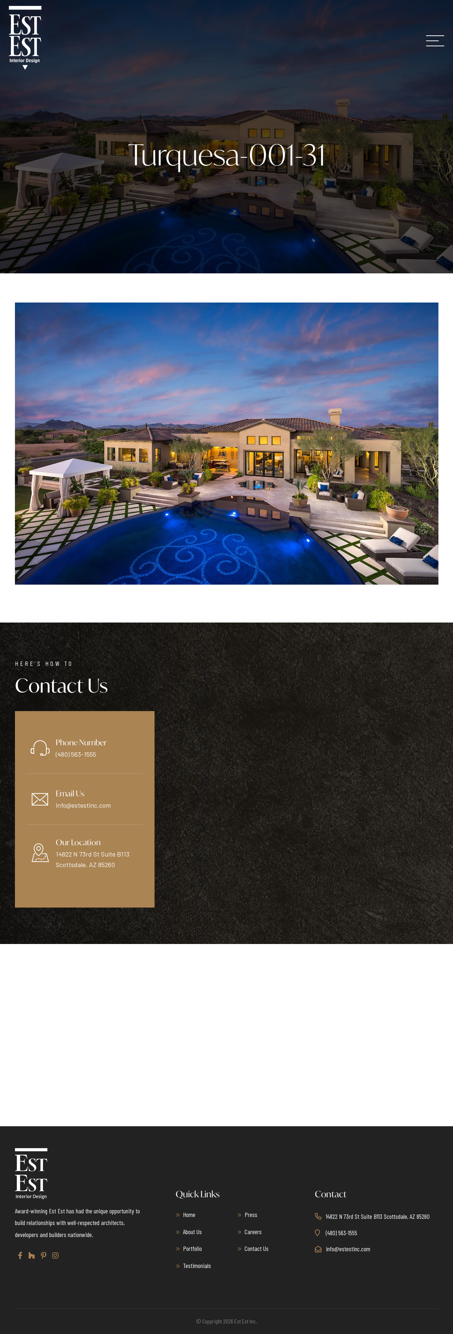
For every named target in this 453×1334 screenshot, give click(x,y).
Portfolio (192, 1248)
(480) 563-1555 (76, 754)
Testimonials (197, 1265)
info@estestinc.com (83, 805)
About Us (192, 1232)
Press (251, 1214)
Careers (253, 1232)
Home (189, 1214)
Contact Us (257, 1248)
